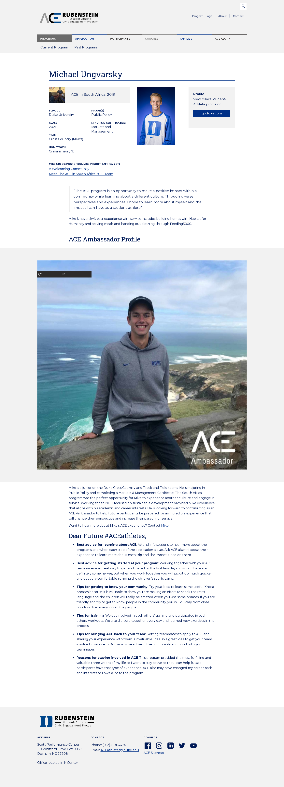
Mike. (165, 525)
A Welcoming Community (69, 169)
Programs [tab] (48, 38)
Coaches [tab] (151, 38)
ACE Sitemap (154, 753)
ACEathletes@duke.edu (120, 750)
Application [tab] (84, 38)
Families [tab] (186, 38)
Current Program (54, 47)
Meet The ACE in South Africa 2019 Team (81, 174)
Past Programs (87, 48)
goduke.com (212, 113)
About (224, 16)
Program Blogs (202, 16)
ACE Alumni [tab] (223, 38)
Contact (238, 16)
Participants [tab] (120, 38)
